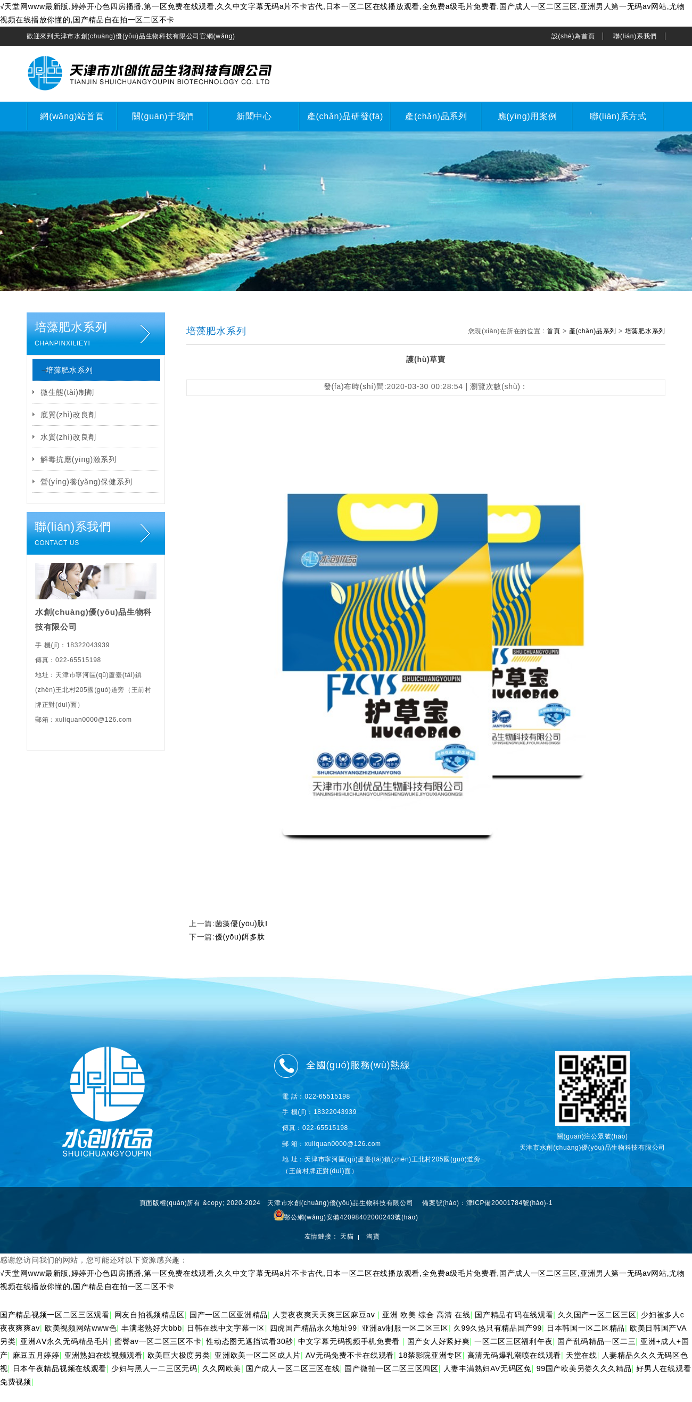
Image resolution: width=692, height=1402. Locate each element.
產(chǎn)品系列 (436, 116)
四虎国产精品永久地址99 (313, 1328)
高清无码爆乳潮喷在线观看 (514, 1355)
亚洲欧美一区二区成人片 (258, 1355)
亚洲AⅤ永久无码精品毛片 (65, 1341)
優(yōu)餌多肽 (240, 937)
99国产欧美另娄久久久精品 (584, 1368)
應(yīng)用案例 (527, 116)
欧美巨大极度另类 (178, 1355)
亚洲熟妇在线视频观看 (103, 1355)
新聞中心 (254, 116)
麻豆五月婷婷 (36, 1355)
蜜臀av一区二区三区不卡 (157, 1341)
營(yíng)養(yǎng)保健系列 (86, 481)
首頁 (553, 331)
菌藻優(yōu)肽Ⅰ (241, 923)
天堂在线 (581, 1355)
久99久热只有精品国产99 (498, 1328)
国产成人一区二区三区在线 (293, 1368)
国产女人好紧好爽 (438, 1341)
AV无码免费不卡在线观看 (350, 1355)
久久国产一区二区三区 (597, 1314)
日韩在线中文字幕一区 (226, 1328)
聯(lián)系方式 (618, 116)
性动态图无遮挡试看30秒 (249, 1341)
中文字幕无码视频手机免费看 (350, 1341)
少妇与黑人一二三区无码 (154, 1368)
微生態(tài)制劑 (67, 392)
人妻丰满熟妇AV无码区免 (487, 1368)
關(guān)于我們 (163, 116)
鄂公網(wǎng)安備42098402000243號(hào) (346, 1217)
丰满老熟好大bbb (151, 1328)
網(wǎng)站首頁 (72, 116)
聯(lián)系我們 (635, 36)
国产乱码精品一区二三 (596, 1341)
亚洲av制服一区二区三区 (405, 1328)
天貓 (346, 1236)
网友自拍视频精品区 (149, 1314)
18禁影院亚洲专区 (431, 1355)
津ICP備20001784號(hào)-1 (509, 1203)
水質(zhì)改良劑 (68, 437)
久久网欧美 (222, 1368)
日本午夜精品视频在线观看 (59, 1368)
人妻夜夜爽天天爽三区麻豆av (325, 1314)
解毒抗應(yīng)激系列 (78, 459)
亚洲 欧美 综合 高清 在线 (426, 1314)
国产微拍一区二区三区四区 (391, 1368)
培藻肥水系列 (69, 370)
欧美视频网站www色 (81, 1328)
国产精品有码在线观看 (514, 1314)
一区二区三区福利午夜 (513, 1341)
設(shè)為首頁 (573, 36)
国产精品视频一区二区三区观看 (55, 1314)
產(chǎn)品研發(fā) (345, 116)
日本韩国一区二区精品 (586, 1328)
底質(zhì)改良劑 (68, 414)
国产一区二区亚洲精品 (229, 1314)
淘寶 (373, 1236)
